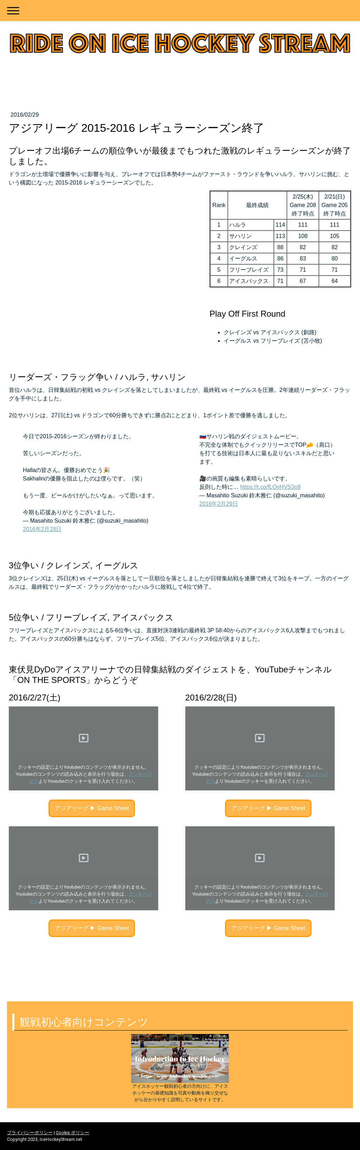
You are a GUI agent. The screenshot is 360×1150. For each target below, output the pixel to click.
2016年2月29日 (218, 504)
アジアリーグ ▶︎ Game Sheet (92, 808)
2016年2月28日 (42, 529)
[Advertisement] (180, 963)
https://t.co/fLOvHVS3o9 (270, 487)
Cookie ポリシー (72, 1132)
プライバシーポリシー (30, 1132)
